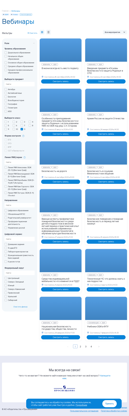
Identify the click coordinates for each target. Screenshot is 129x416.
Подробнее (81, 405)
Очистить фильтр (20, 307)
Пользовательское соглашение (84, 411)
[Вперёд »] (99, 346)
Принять (109, 403)
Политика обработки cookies (114, 411)
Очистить (32, 33)
